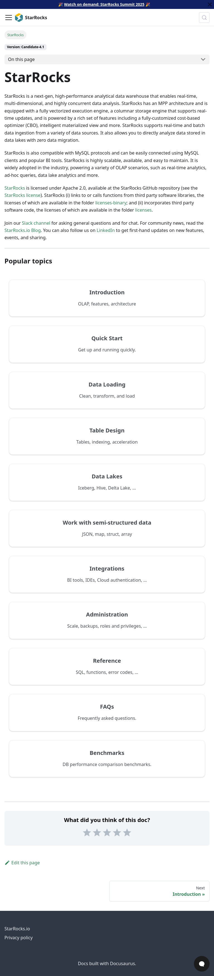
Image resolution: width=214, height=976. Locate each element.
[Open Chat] (202, 964)
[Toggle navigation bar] (8, 17)
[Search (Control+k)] (204, 17)
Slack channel (36, 223)
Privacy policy (18, 938)
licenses (143, 210)
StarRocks (14, 188)
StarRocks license (22, 195)
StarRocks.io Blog (22, 230)
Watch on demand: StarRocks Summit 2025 (104, 4)
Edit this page (22, 863)
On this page (21, 59)
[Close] (210, 4)
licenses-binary (111, 203)
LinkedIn (106, 230)
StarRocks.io (17, 929)
